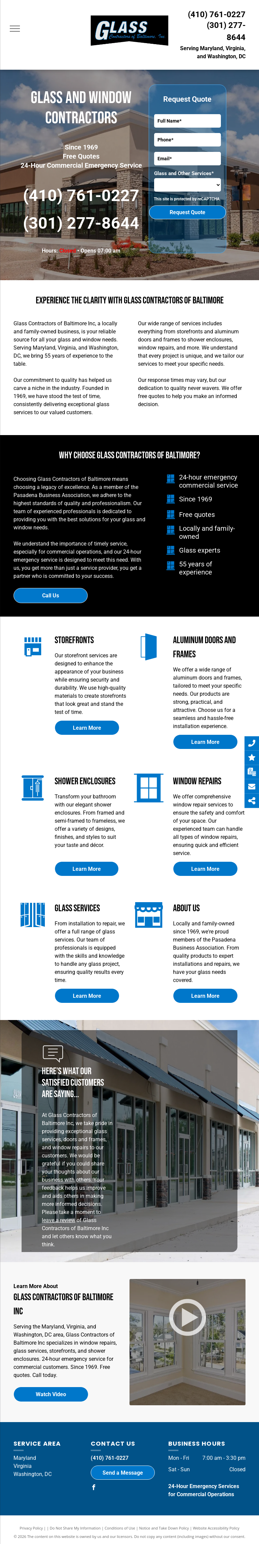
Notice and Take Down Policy (164, 1528)
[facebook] (93, 1488)
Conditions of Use (120, 1528)
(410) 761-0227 (217, 14)
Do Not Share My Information (75, 1528)
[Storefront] (149, 930)
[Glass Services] (33, 930)
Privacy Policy (31, 1528)
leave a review (58, 1220)
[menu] (15, 28)
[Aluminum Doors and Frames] (149, 662)
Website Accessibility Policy (216, 1528)
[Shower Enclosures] (33, 803)
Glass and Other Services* (184, 173)
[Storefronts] (32, 662)
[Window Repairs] (149, 803)
